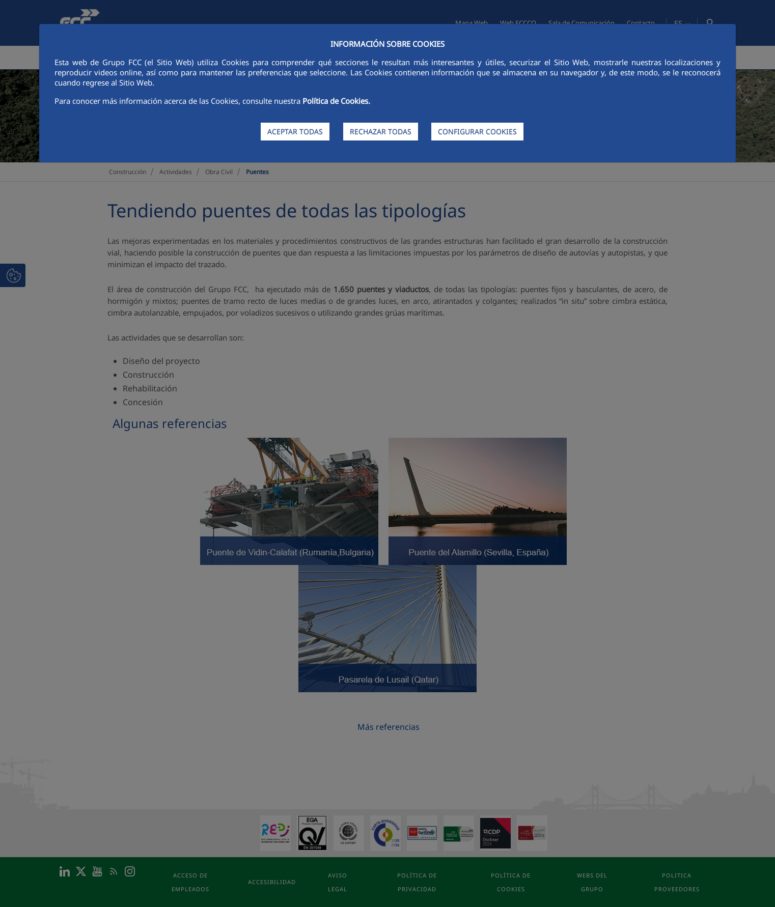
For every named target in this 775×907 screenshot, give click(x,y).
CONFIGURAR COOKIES (477, 131)
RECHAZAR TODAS (380, 131)
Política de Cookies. (336, 101)
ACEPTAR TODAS (295, 131)
